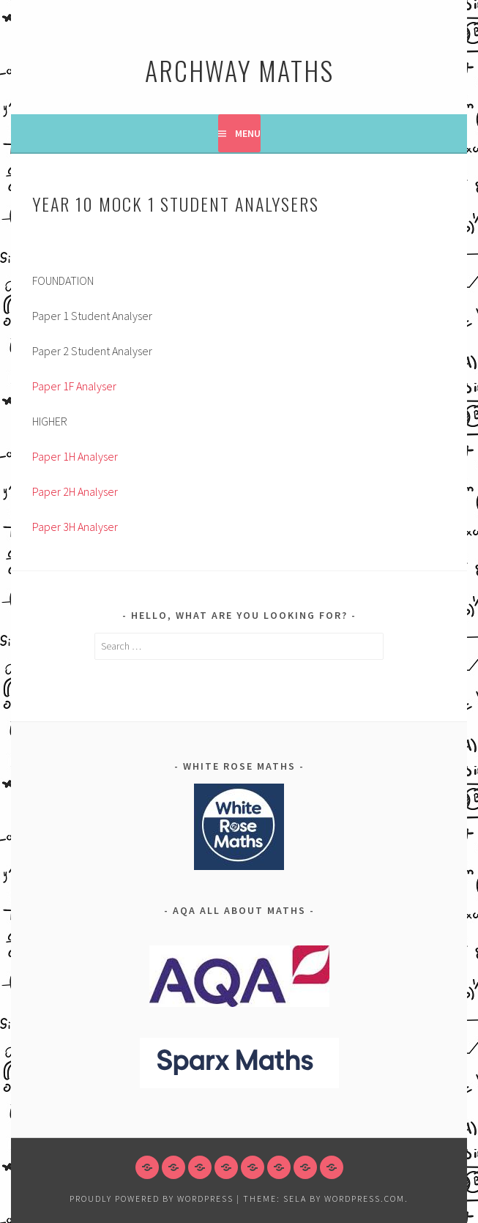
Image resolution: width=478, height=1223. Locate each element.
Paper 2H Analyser (75, 491)
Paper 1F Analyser (74, 386)
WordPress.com (364, 1198)
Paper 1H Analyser (75, 456)
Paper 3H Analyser (75, 526)
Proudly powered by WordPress (152, 1198)
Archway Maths (239, 70)
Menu (248, 133)
